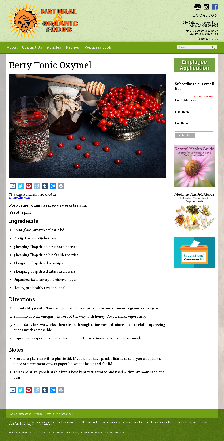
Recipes (73, 47)
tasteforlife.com (19, 198)
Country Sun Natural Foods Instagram (206, 7)
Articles (54, 47)
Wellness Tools (98, 47)
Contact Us (32, 47)
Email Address (185, 100)
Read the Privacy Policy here (111, 432)
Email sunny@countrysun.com (197, 7)
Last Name (181, 123)
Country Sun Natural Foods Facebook (215, 7)
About (12, 47)
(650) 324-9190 (208, 39)
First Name (182, 112)
